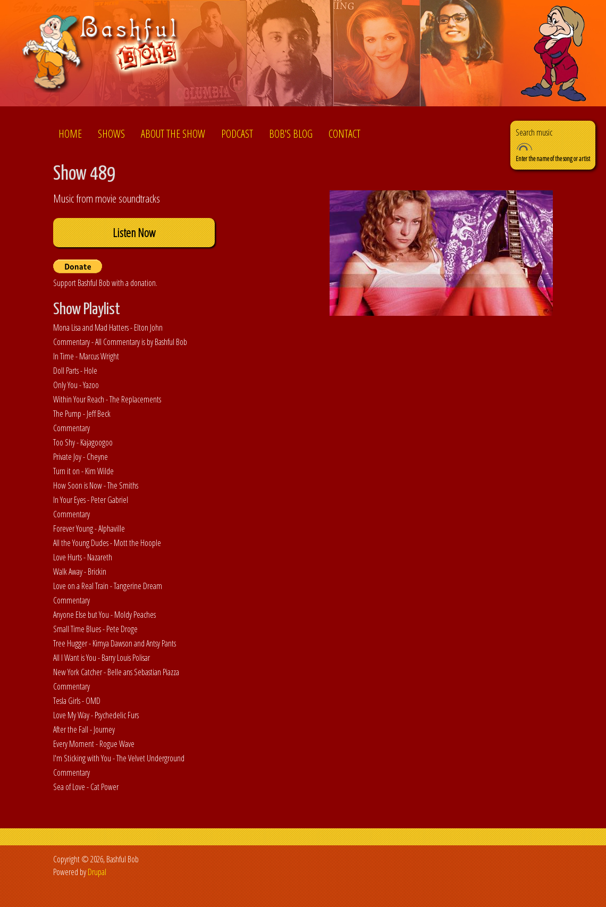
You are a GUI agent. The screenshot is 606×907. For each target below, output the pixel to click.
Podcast (237, 134)
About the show (173, 134)
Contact (344, 134)
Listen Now (134, 232)
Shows (111, 134)
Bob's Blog (291, 134)
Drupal (97, 872)
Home (70, 134)
